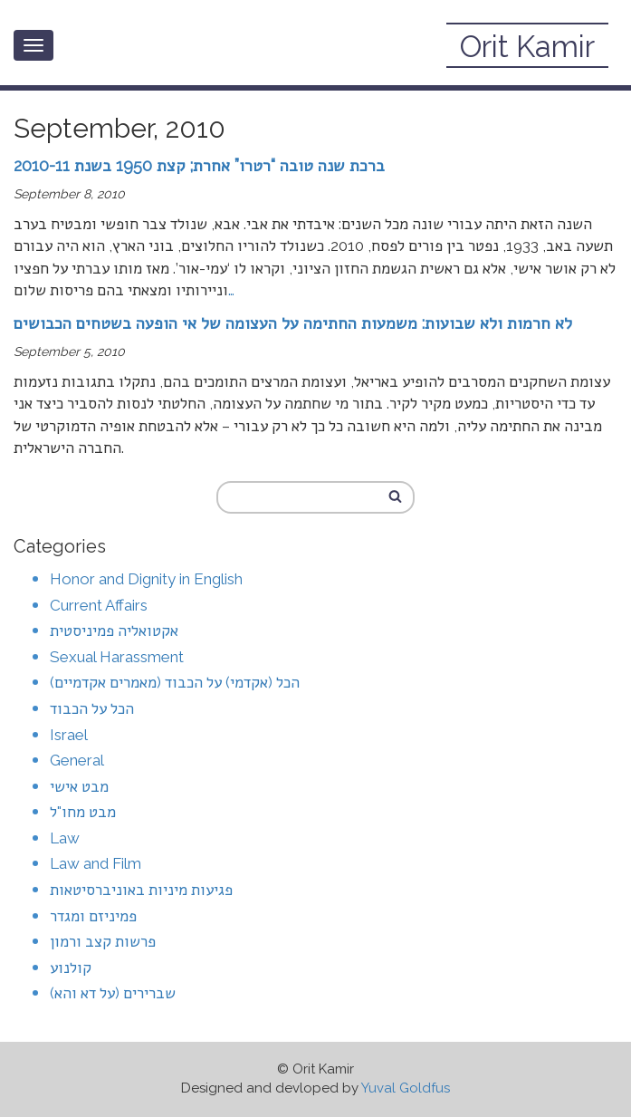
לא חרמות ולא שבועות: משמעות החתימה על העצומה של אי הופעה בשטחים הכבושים (293, 322)
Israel (69, 735)
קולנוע (70, 967)
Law (65, 838)
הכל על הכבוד (92, 708)
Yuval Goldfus (405, 1088)
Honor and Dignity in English (146, 579)
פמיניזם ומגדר (93, 916)
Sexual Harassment (117, 657)
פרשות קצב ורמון (103, 941)
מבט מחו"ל (83, 812)
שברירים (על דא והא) (113, 993)
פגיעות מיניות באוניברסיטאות (141, 890)
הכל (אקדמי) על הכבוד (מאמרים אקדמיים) (175, 682)
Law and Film (95, 863)
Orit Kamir (527, 46)
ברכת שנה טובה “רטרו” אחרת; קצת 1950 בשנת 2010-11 (199, 165)
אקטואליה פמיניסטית (114, 630)
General (77, 760)
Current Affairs (99, 605)
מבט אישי (79, 786)
